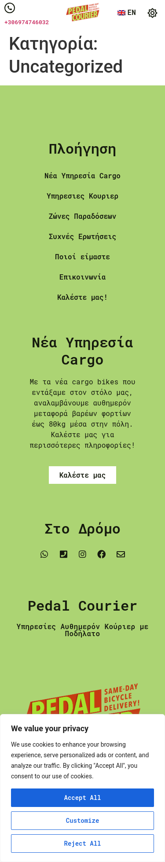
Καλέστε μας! (82, 297)
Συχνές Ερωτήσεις (83, 236)
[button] (153, 13)
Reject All (82, 843)
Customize (82, 820)
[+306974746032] (9, 8)
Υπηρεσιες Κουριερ (82, 195)
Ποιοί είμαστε (82, 256)
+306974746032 (26, 22)
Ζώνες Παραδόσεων (83, 216)
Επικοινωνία (82, 276)
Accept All (82, 797)
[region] (82, 788)
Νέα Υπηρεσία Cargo (82, 175)
